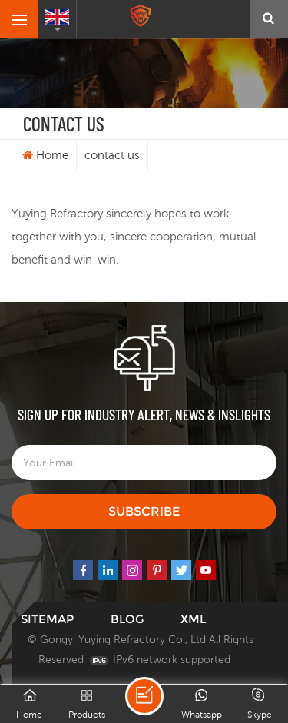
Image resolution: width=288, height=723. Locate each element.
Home (45, 154)
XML (193, 619)
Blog (127, 619)
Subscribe (144, 511)
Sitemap (47, 619)
